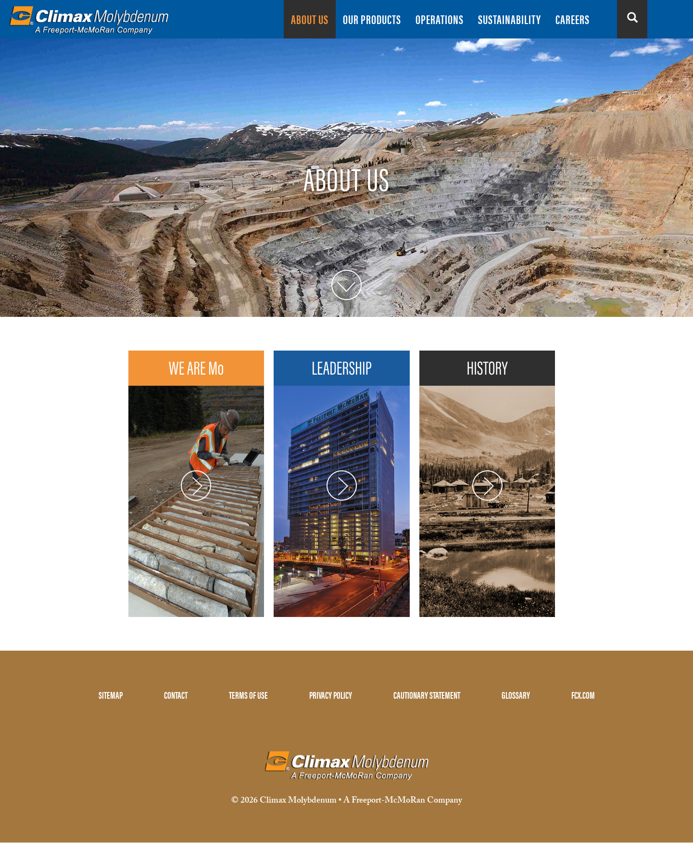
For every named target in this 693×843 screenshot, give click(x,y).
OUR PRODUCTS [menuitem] (372, 19)
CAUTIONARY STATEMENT (426, 695)
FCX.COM (583, 695)
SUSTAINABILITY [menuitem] (509, 19)
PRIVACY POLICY (330, 695)
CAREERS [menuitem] (572, 19)
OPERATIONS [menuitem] (440, 19)
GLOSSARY (516, 695)
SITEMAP (111, 695)
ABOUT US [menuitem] (309, 19)
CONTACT (176, 695)
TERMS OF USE (248, 695)
